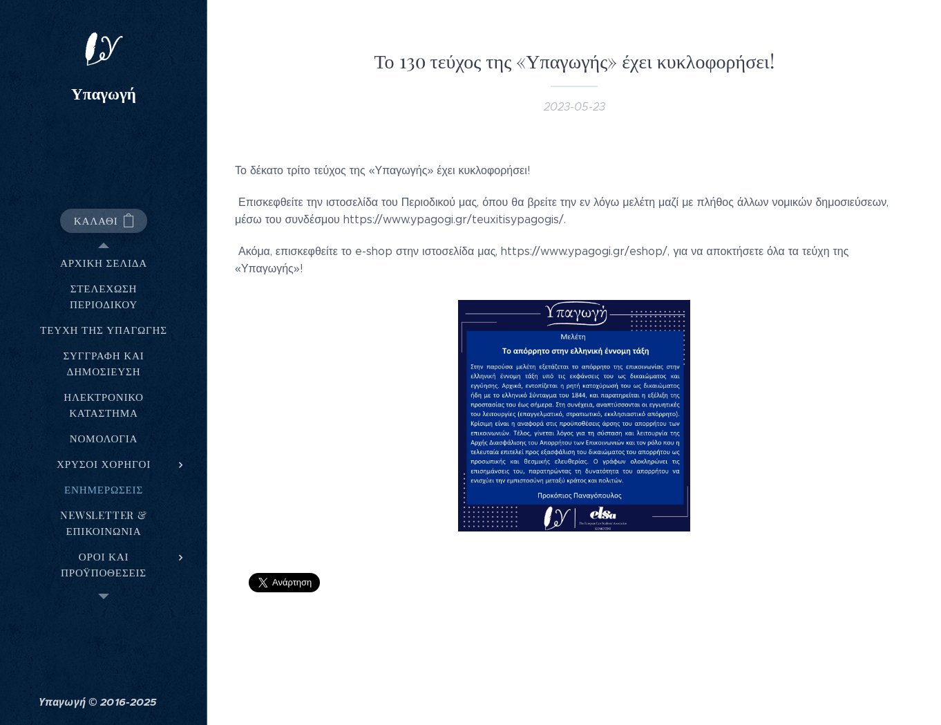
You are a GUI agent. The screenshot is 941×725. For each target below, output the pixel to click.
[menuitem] (103, 263)
